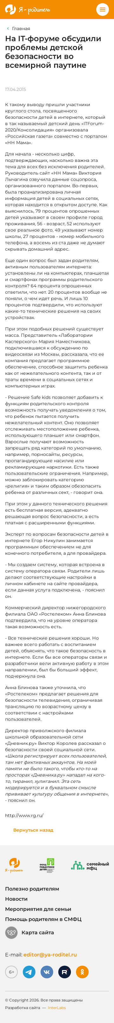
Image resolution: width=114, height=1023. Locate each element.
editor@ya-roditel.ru (50, 955)
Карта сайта (29, 932)
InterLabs (57, 1007)
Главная (21, 28)
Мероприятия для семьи (38, 909)
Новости (16, 899)
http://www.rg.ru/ (24, 815)
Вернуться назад (33, 830)
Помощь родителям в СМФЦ (43, 919)
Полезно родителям (32, 889)
